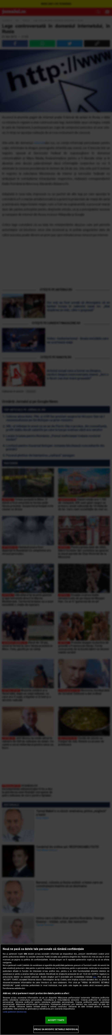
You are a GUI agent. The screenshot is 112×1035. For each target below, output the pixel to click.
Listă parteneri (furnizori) (14, 1012)
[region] (56, 989)
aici (94, 977)
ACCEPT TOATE (56, 1020)
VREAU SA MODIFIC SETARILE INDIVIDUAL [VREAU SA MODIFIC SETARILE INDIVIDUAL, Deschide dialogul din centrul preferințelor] (56, 1029)
